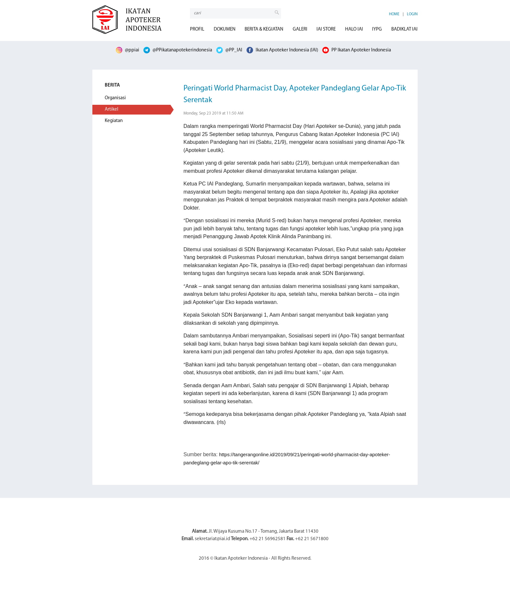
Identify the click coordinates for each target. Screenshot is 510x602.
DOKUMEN (224, 29)
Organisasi (115, 98)
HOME (394, 14)
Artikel (111, 109)
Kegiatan (114, 120)
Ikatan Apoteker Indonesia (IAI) (282, 50)
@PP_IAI (229, 50)
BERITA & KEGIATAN (264, 29)
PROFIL (197, 29)
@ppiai (127, 50)
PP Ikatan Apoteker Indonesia (356, 50)
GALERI (300, 29)
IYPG (377, 29)
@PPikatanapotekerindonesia (177, 50)
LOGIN (412, 14)
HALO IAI (354, 29)
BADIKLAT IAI (404, 29)
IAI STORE (326, 29)
